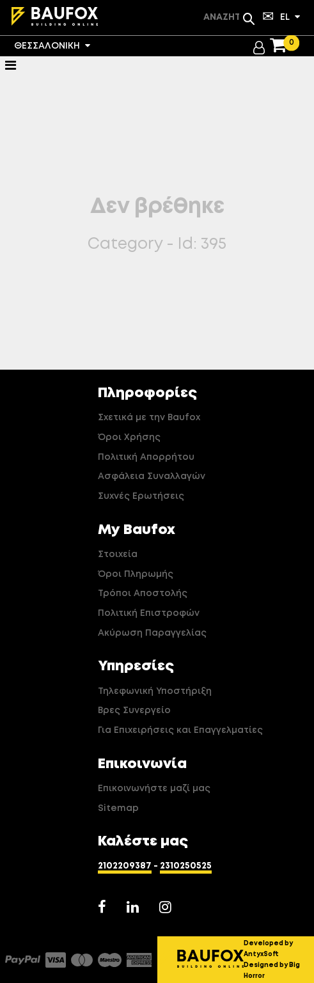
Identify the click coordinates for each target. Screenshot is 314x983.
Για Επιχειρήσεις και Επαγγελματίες (180, 730)
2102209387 (125, 865)
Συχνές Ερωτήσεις (141, 496)
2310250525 (186, 865)
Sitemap (118, 808)
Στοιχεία (117, 554)
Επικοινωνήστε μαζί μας (154, 788)
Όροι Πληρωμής (135, 574)
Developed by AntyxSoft (268, 948)
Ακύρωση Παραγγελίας (152, 633)
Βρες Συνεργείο (134, 710)
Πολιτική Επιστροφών (149, 613)
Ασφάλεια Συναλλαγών (151, 476)
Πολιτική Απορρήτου (146, 457)
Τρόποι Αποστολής (142, 593)
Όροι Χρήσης (129, 437)
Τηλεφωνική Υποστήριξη (155, 691)
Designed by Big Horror (272, 970)
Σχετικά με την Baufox (149, 417)
